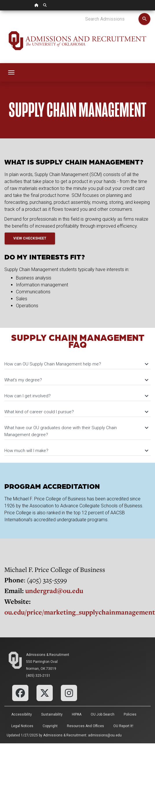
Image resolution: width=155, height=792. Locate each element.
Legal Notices (22, 726)
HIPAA (76, 714)
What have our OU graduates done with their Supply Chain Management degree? (76, 431)
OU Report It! (123, 726)
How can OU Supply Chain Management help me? (76, 364)
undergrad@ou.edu (54, 590)
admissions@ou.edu (105, 735)
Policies (130, 714)
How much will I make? (76, 450)
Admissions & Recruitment (47, 655)
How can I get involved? (76, 395)
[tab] (77, 361)
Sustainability (52, 714)
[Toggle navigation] (11, 72)
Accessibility (21, 714)
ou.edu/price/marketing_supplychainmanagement (79, 612)
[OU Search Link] (45, 5)
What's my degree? (76, 379)
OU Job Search (102, 714)
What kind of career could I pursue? (76, 411)
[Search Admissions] (111, 19)
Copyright (50, 726)
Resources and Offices (85, 726)
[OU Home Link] (36, 5)
